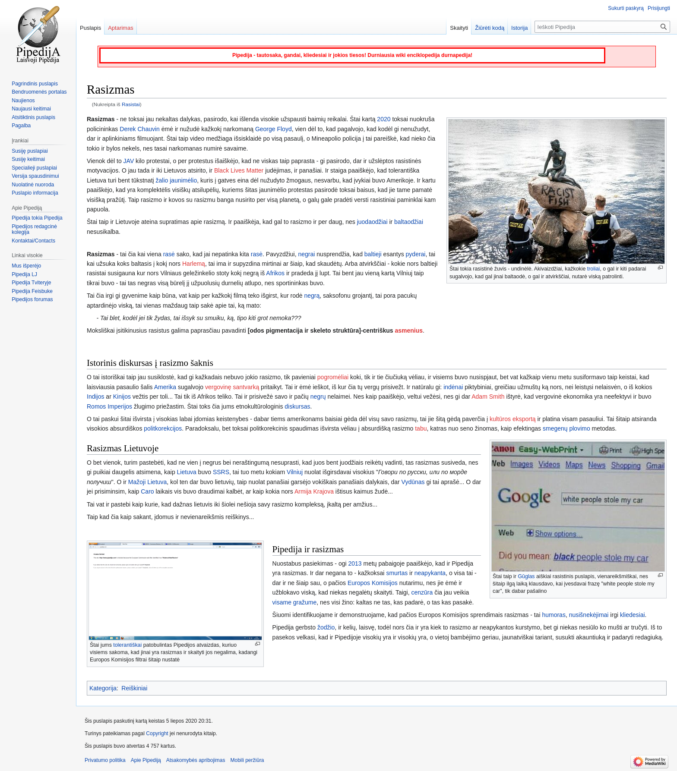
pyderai (416, 254)
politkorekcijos (163, 428)
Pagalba (21, 126)
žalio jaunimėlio (176, 180)
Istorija (519, 28)
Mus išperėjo (26, 266)
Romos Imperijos (109, 406)
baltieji (373, 254)
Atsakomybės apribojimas (195, 760)
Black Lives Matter (238, 170)
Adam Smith (487, 396)
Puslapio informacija (35, 193)
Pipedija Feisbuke (32, 291)
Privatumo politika (105, 760)
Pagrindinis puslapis (35, 84)
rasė (169, 254)
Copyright (157, 733)
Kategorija (103, 688)
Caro (147, 491)
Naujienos (23, 101)
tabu (421, 428)
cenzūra (422, 592)
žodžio (326, 627)
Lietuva (186, 472)
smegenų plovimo (566, 428)
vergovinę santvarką (232, 387)
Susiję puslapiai (29, 151)
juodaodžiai (372, 221)
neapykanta (430, 573)
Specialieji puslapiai (34, 168)
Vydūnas (413, 481)
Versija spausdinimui (35, 176)
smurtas (397, 573)
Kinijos (122, 396)
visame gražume (294, 602)
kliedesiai (632, 614)
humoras (553, 614)
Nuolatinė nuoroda (33, 185)
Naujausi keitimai (31, 109)
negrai (306, 254)
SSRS (221, 472)
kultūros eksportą (513, 418)
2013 (354, 563)
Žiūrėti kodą (489, 28)
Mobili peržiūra (247, 760)
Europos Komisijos (373, 582)
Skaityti (459, 28)
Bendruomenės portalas (39, 92)
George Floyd (273, 129)
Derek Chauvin (140, 129)
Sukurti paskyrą (626, 8)
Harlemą (193, 263)
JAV (128, 160)
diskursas (297, 406)
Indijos (95, 396)
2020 (383, 119)
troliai (593, 269)
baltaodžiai (408, 221)
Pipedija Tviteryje (31, 283)
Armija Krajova (314, 491)
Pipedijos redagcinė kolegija (34, 229)
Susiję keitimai (28, 159)
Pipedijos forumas (32, 299)
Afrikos (275, 273)
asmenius (409, 330)
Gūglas (526, 576)
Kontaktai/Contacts (33, 241)
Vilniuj (295, 472)
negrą (312, 295)
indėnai (453, 387)
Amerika (165, 387)
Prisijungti (659, 8)
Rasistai (131, 104)
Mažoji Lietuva (147, 481)
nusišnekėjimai (589, 614)
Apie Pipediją (146, 760)
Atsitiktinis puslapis (33, 117)
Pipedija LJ (24, 274)
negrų (318, 396)
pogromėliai (332, 377)
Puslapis (90, 28)
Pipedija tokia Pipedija (37, 218)
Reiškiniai (134, 688)
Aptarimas (120, 28)
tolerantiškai (127, 645)
